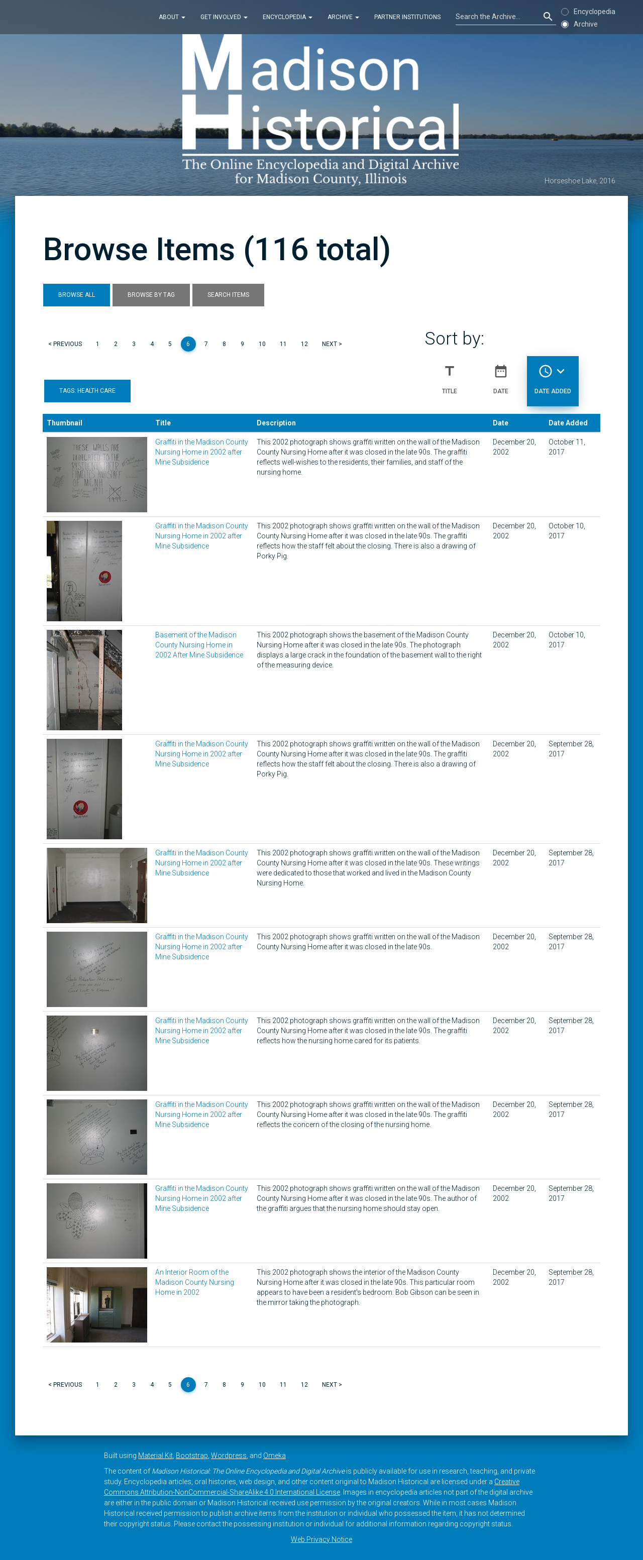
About (172, 17)
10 (262, 344)
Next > (332, 344)
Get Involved (224, 17)
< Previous (65, 344)
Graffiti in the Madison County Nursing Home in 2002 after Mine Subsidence (201, 452)
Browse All (76, 294)
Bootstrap (192, 1456)
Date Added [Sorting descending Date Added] (552, 375)
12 (304, 344)
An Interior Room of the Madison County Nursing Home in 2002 (194, 1282)
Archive (343, 17)
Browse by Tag (151, 294)
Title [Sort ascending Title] (449, 375)
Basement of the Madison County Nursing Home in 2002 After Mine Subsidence (199, 645)
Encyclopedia (287, 17)
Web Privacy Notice (321, 1539)
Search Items (228, 294)
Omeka (274, 1456)
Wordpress (229, 1456)
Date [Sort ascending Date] (500, 375)
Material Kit (155, 1456)
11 (283, 344)
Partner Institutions (407, 17)
